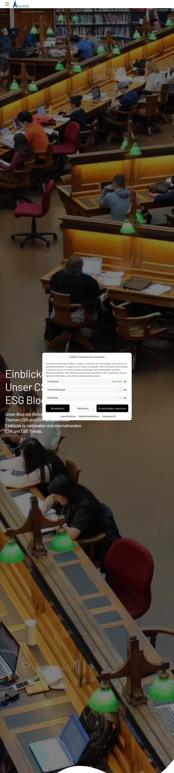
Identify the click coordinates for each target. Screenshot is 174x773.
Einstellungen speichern (112, 408)
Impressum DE (109, 416)
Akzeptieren (58, 408)
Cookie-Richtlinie (68, 416)
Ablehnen (83, 408)
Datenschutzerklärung (89, 416)
